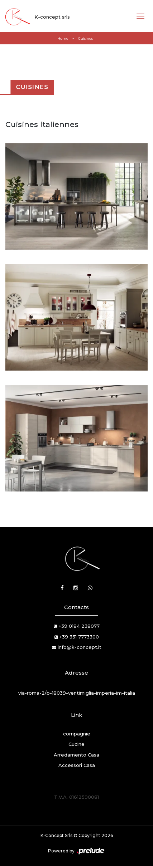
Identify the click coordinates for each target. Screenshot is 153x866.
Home (62, 38)
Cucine (76, 744)
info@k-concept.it (79, 647)
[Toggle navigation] (140, 16)
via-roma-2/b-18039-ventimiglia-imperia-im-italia (76, 693)
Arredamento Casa (76, 755)
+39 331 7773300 (79, 637)
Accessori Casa (76, 765)
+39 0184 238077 (79, 626)
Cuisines (85, 38)
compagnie (76, 734)
